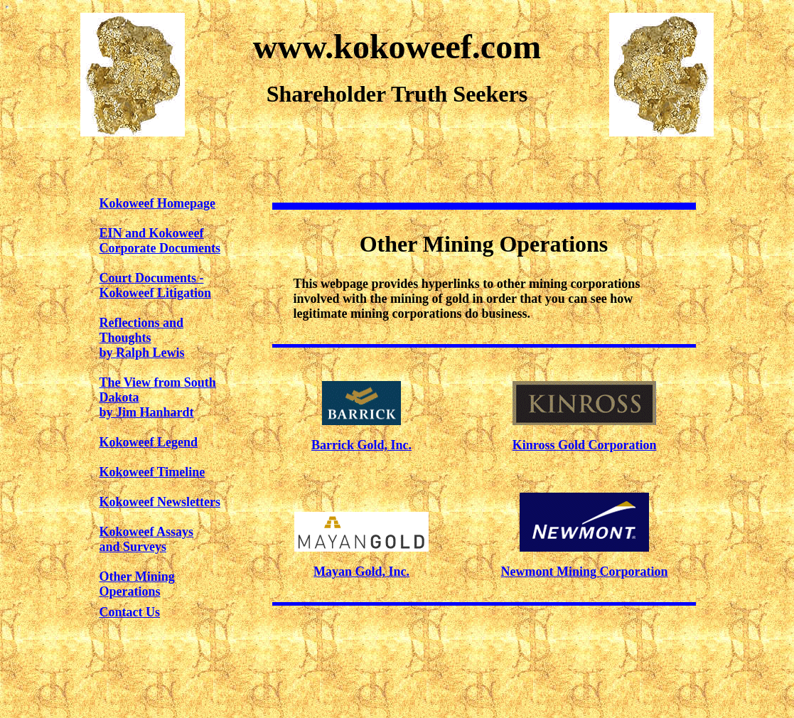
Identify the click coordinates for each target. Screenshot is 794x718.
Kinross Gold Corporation (585, 445)
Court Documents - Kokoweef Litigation (156, 285)
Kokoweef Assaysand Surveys (147, 539)
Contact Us (130, 612)
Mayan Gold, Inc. (361, 571)
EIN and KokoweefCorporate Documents (160, 240)
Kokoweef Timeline (152, 472)
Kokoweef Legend (149, 442)
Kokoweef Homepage (157, 203)
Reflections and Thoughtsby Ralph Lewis (142, 338)
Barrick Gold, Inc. (361, 445)
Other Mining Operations (137, 584)
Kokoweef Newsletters (160, 502)
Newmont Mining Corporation (584, 571)
